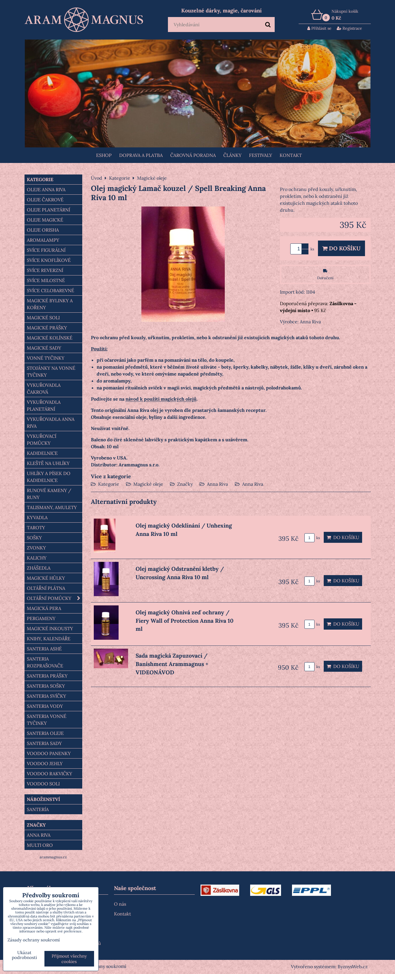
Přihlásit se (319, 28)
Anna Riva (217, 484)
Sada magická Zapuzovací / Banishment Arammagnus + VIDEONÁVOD (172, 664)
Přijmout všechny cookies (69, 958)
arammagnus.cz (53, 857)
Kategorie (108, 484)
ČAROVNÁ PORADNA (193, 155)
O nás (120, 904)
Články (232, 155)
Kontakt (291, 155)
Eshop (104, 155)
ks (312, 537)
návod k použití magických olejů (161, 399)
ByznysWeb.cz (353, 966)
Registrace (349, 28)
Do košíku (341, 248)
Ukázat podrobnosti (24, 955)
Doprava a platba (141, 155)
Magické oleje (148, 484)
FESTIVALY (260, 155)
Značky (185, 484)
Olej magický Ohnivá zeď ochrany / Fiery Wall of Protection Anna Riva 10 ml (184, 621)
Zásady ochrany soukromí (99, 966)
